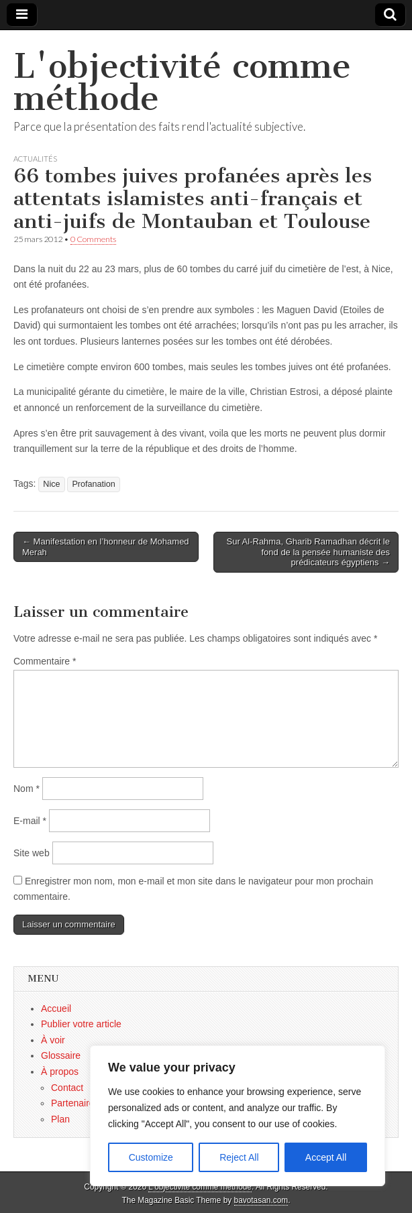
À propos (60, 1071)
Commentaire (44, 661)
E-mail (29, 820)
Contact (67, 1087)
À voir (53, 1040)
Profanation (93, 484)
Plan (60, 1119)
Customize (151, 1157)
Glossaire (61, 1055)
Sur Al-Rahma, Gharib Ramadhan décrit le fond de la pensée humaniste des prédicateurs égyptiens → (308, 551)
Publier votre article (81, 1024)
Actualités (35, 158)
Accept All (325, 1157)
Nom (26, 788)
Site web (31, 853)
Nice (51, 484)
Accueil (56, 1008)
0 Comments (93, 239)
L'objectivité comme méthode (182, 82)
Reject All (238, 1157)
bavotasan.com (261, 1200)
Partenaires (75, 1103)
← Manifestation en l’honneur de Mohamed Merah (105, 546)
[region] (237, 1115)
